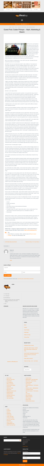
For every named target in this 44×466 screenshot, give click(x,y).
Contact (25, 327)
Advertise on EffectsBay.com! (12, 361)
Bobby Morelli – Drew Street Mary (32, 379)
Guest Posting (26, 329)
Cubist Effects (9, 380)
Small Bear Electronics (11, 395)
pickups (11, 300)
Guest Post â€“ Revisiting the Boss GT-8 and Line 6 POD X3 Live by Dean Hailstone (31, 355)
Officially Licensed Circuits (11, 390)
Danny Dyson (28, 383)
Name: (24, 455)
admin (13, 284)
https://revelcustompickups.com (30, 230)
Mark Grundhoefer (29, 395)
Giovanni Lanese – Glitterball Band (32, 388)
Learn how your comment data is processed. (26, 278)
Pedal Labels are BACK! (28, 358)
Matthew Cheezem (29, 396)
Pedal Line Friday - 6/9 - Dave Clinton (32, 241)
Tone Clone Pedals (10, 398)
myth (9, 300)
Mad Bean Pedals (10, 388)
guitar (10, 299)
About (25, 324)
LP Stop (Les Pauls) (10, 417)
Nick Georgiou (28, 398)
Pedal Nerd (9, 420)
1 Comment (7, 295)
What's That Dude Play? (11, 424)
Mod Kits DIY (9, 389)
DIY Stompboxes (10, 382)
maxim (6, 300)
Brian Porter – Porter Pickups (31, 380)
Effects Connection (10, 383)
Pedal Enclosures (10, 392)
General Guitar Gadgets (11, 385)
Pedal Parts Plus (10, 393)
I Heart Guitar (9, 414)
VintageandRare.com (10, 423)
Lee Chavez (28, 393)
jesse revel (13, 299)
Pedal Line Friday (27, 334)
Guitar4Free (9, 413)
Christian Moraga (29, 382)
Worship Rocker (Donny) (30, 400)
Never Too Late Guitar (11, 419)
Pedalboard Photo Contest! (29, 345)
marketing (17, 299)
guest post (7, 299)
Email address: (25, 451)
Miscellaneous (7, 297)
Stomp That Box (9, 396)
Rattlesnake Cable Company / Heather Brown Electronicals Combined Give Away (31, 349)
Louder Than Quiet (10, 416)
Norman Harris (28, 399)
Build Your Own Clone (10, 379)
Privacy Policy (26, 337)
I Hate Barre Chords (29, 389)
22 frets (8, 409)
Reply (11, 260)
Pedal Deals (26, 332)
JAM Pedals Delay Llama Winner (11, 241)
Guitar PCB (9, 386)
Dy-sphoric (9, 410)
